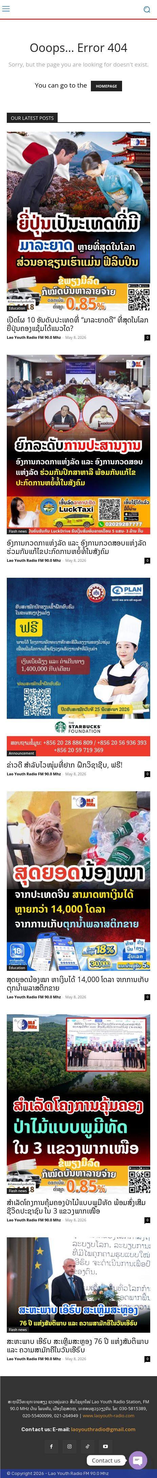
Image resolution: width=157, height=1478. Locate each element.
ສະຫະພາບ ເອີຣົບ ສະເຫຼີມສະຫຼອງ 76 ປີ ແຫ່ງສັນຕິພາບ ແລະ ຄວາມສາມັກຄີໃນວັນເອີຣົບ (78, 1345)
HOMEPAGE (106, 86)
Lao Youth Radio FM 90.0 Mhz (34, 337)
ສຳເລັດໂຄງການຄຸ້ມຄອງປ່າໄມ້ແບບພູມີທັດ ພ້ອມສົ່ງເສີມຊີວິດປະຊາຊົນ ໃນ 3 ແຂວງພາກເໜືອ (76, 1207)
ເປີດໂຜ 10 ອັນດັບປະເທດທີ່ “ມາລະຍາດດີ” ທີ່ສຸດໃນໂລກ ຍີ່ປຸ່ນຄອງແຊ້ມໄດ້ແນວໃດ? (78, 324)
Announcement (21, 753)
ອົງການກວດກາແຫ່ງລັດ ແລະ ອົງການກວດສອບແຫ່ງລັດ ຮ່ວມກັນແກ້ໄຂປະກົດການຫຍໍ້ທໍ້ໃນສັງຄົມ (76, 547)
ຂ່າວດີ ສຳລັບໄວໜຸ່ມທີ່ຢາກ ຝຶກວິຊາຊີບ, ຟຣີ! (64, 765)
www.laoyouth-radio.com (108, 1415)
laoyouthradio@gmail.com (103, 1429)
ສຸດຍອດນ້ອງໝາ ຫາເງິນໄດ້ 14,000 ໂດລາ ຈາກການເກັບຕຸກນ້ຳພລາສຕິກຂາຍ (78, 984)
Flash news (18, 531)
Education (17, 308)
